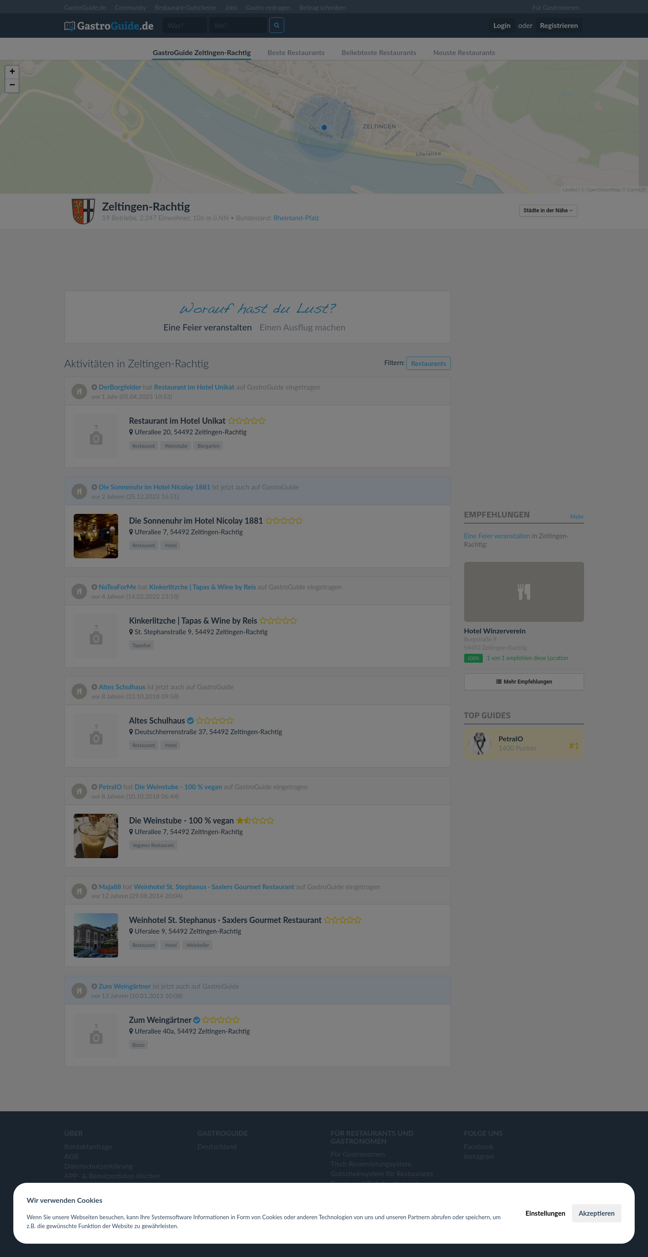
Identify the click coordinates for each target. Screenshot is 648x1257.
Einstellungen (545, 1213)
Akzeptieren (597, 1213)
